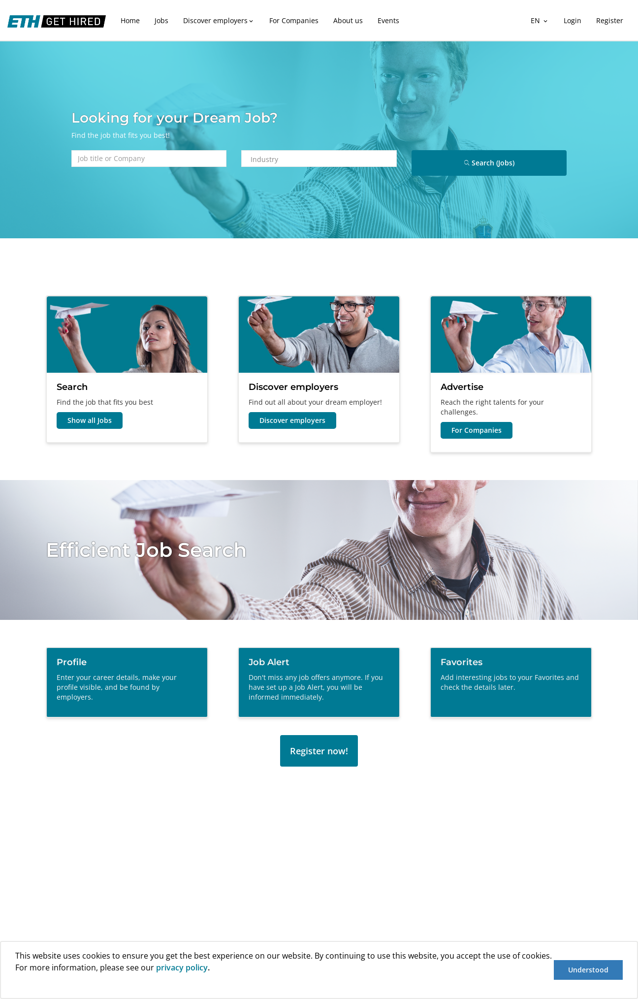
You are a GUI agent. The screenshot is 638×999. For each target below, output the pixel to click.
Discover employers (219, 20)
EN (540, 20)
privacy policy (182, 967)
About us (348, 20)
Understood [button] (588, 969)
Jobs (161, 20)
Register (609, 20)
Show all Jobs (89, 420)
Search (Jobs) (489, 162)
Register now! (319, 751)
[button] (16, 985)
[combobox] (323, 159)
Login (572, 20)
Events (388, 20)
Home (130, 20)
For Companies (294, 20)
